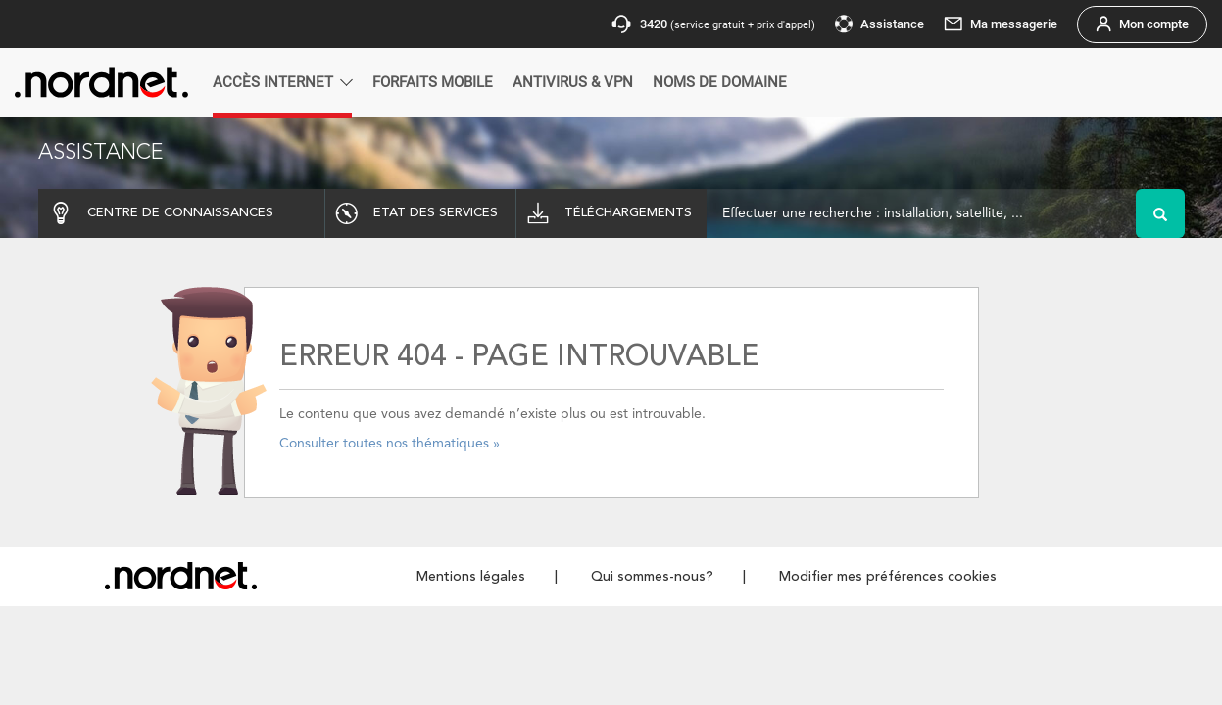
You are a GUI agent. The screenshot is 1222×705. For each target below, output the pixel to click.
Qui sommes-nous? (652, 577)
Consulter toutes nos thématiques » (389, 443)
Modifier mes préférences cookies (888, 577)
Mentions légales (470, 577)
